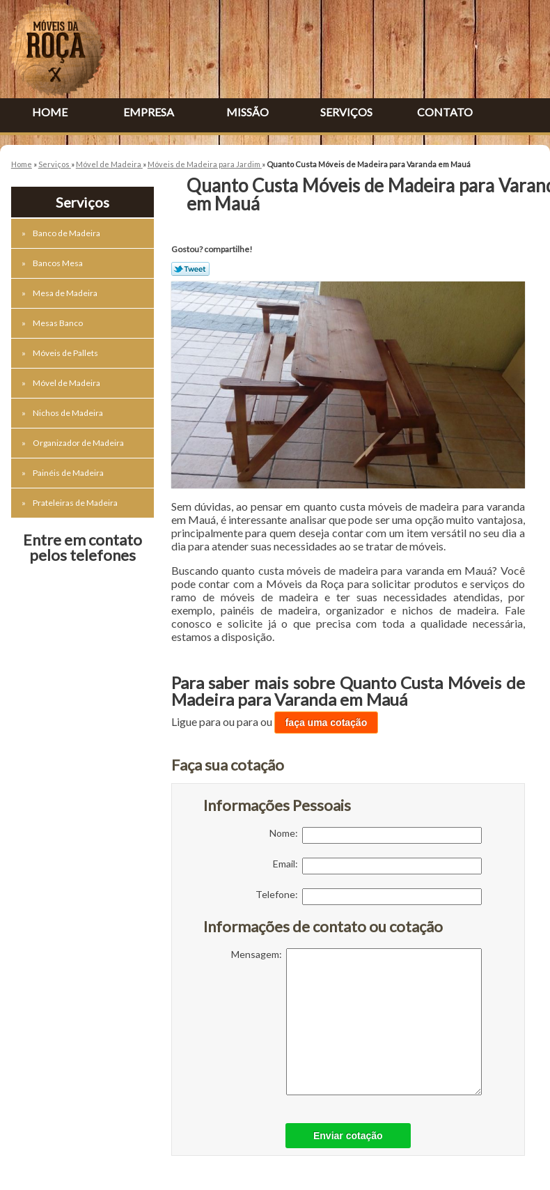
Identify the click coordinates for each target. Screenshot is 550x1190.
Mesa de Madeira (65, 293)
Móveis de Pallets (65, 353)
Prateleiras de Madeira (75, 502)
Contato (445, 111)
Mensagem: (356, 1021)
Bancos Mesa (58, 263)
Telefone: (369, 896)
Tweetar (190, 269)
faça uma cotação (326, 722)
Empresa (148, 111)
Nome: (375, 835)
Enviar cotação (348, 1135)
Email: (377, 866)
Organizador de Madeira (78, 443)
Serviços (346, 111)
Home (50, 111)
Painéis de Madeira (68, 473)
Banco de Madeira (66, 233)
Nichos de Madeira (68, 413)
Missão (247, 111)
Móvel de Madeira (66, 383)
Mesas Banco (58, 323)
